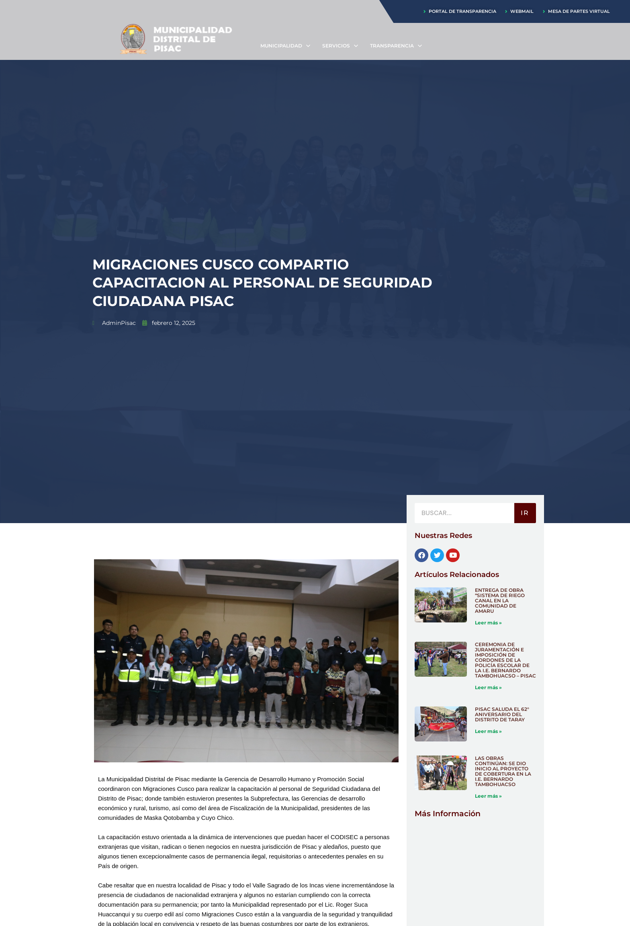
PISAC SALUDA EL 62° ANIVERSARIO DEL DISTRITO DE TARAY (502, 714)
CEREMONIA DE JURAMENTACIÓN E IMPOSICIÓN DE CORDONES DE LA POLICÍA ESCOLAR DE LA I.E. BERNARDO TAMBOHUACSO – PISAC (505, 660)
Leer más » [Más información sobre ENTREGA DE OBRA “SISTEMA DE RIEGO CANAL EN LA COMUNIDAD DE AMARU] (488, 623)
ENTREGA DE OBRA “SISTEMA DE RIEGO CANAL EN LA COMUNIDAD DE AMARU (500, 600)
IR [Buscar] (525, 513)
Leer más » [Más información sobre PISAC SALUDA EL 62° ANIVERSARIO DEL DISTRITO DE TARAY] (488, 731)
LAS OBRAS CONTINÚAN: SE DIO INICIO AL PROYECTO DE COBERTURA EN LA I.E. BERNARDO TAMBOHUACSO (503, 771)
